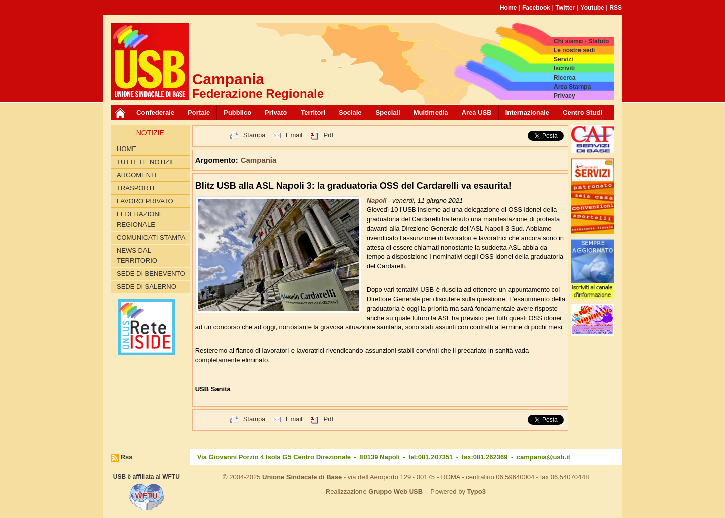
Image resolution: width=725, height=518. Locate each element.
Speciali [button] (388, 112)
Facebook (536, 7)
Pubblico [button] (237, 112)
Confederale (155, 112)
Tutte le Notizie (146, 162)
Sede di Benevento (151, 273)
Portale (199, 112)
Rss (127, 457)
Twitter (565, 7)
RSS (615, 7)
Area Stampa (572, 86)
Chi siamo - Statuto (581, 41)
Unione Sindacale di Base (302, 477)
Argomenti (137, 175)
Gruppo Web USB (395, 491)
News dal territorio (137, 255)
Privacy (564, 95)
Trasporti (135, 188)
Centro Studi (582, 112)
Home (508, 7)
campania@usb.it (543, 457)
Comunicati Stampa (151, 237)
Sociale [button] (350, 112)
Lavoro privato (145, 201)
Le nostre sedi (574, 50)
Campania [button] (259, 160)
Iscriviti (564, 68)
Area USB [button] (477, 112)
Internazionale (527, 112)
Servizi (563, 59)
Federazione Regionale (140, 219)
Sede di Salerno (146, 286)
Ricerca (564, 77)
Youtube (592, 7)
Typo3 (476, 491)
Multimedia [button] (431, 112)
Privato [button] (276, 112)
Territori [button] (313, 112)
